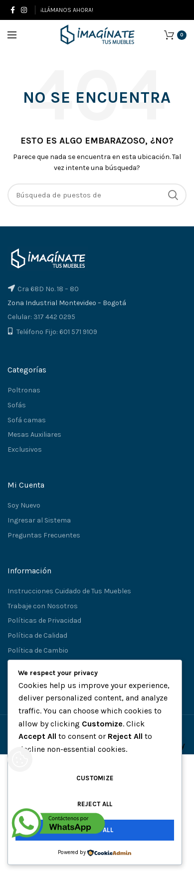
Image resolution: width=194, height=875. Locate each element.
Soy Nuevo (23, 505)
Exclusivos (24, 449)
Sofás (16, 405)
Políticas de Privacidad (44, 620)
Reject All (95, 804)
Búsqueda (173, 194)
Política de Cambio (37, 650)
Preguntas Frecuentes (43, 535)
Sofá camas (26, 420)
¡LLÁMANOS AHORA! (66, 9)
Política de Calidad (37, 635)
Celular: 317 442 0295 (41, 317)
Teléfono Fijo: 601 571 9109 (56, 332)
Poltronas (23, 390)
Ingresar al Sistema (39, 520)
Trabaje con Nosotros (42, 606)
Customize (95, 778)
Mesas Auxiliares (34, 434)
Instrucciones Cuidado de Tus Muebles (69, 591)
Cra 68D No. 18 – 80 (48, 289)
